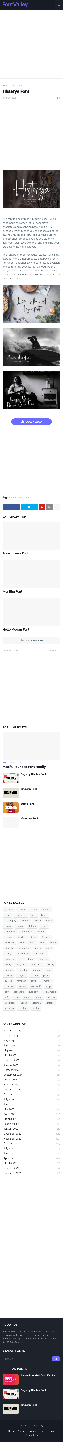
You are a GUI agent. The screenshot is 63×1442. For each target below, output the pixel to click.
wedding (9, 1008)
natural (36, 970)
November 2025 (32, 1031)
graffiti (49, 948)
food (42, 942)
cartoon (25, 920)
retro (33, 981)
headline (9, 959)
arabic (33, 909)
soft (6, 997)
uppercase (10, 1003)
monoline (23, 970)
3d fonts (9, 909)
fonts (32, 942)
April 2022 (32, 1114)
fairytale (22, 937)
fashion (45, 937)
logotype (42, 959)
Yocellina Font (29, 818)
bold (33, 915)
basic (7, 915)
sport (16, 997)
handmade (23, 953)
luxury (8, 964)
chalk (49, 920)
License (51, 1431)
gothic (37, 948)
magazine (36, 964)
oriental (9, 975)
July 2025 (32, 1040)
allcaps (21, 909)
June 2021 (32, 1153)
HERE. (34, 266)
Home (6, 85)
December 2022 (32, 1090)
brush (44, 915)
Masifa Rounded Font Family (24, 767)
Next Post (54, 650)
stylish (39, 997)
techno (51, 997)
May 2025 (32, 1050)
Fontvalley (37, 1425)
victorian (36, 1003)
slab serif (33, 992)
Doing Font (27, 803)
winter (36, 1008)
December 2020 (32, 1173)
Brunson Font (29, 789)
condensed (10, 931)
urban (24, 1003)
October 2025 (32, 1036)
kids (21, 959)
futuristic (9, 948)
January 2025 (32, 1065)
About (21, 1431)
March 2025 (32, 1055)
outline (34, 975)
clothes (32, 926)
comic (44, 926)
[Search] (31, 1359)
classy (20, 926)
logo (30, 959)
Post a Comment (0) (31, 640)
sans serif (35, 986)
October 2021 (32, 1143)
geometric (24, 948)
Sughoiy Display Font (33, 774)
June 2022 (32, 1104)
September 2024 (32, 1075)
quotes (8, 981)
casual (37, 920)
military (50, 964)
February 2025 (32, 1060)
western (23, 1008)
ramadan (21, 981)
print (45, 975)
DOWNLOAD (34, 421)
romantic (46, 981)
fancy (34, 937)
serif (7, 992)
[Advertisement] (31, 44)
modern (9, 970)
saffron (22, 986)
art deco (46, 909)
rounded (9, 986)
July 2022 (32, 1099)
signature (19, 992)
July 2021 (32, 1148)
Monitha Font (12, 591)
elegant (9, 937)
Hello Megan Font (16, 629)
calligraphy (16, 85)
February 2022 (32, 1124)
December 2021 (32, 1134)
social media (49, 992)
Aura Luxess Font (15, 553)
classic (8, 926)
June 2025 (32, 1045)
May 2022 (32, 1109)
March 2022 (32, 1119)
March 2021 (32, 1163)
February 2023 (32, 1085)
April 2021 (32, 1158)
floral (21, 942)
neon (48, 970)
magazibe (21, 964)
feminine (9, 942)
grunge (8, 953)
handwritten (40, 953)
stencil (27, 997)
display (41, 931)
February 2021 (32, 1168)
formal (53, 942)
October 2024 (32, 1070)
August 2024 (32, 1080)
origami (22, 975)
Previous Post (11, 650)
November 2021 (32, 1139)
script (26, 497)
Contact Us (31, 1435)
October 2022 (32, 1094)
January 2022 (32, 1129)
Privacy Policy (35, 1431)
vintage (50, 1003)
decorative (27, 931)
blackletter (20, 915)
